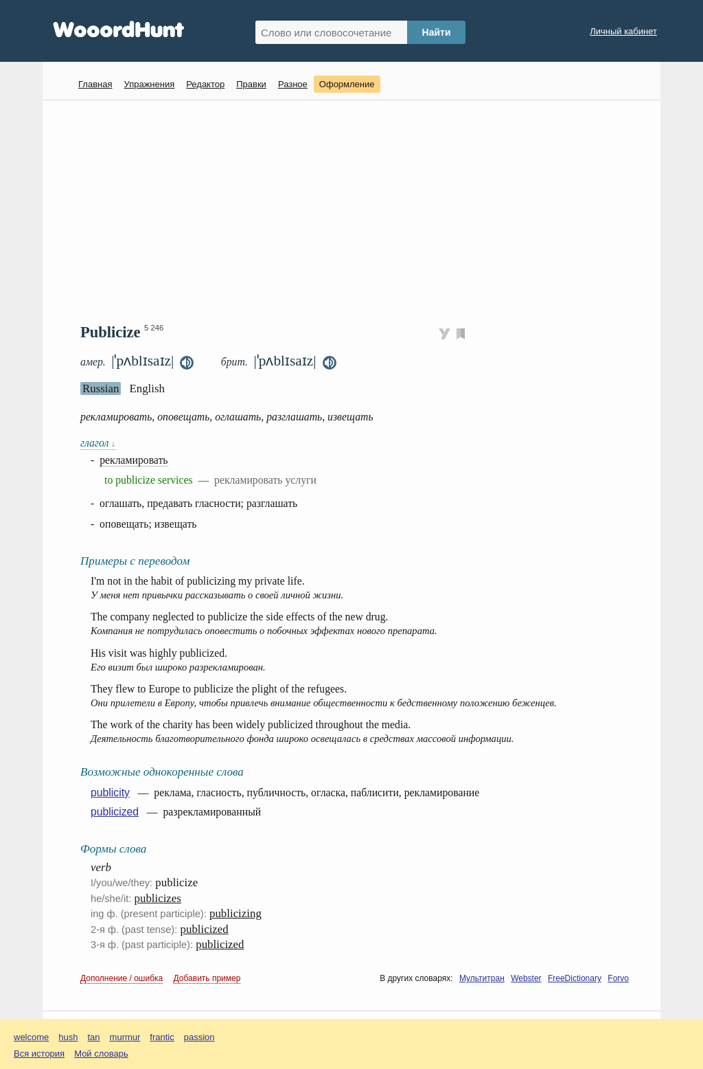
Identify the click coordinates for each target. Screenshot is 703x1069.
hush (68, 1037)
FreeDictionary (574, 978)
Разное (293, 84)
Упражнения (149, 84)
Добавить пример (207, 978)
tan (94, 1037)
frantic (162, 1037)
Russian (100, 388)
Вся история (39, 1053)
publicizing (235, 913)
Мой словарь (101, 1053)
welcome (31, 1037)
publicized (115, 812)
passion (199, 1037)
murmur (125, 1037)
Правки (251, 84)
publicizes (158, 898)
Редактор (205, 84)
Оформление (347, 84)
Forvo (618, 978)
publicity (110, 792)
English (147, 388)
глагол (97, 443)
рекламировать (134, 460)
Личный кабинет (623, 31)
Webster (526, 978)
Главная (95, 84)
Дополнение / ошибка (121, 978)
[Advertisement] (356, 210)
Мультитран (482, 978)
